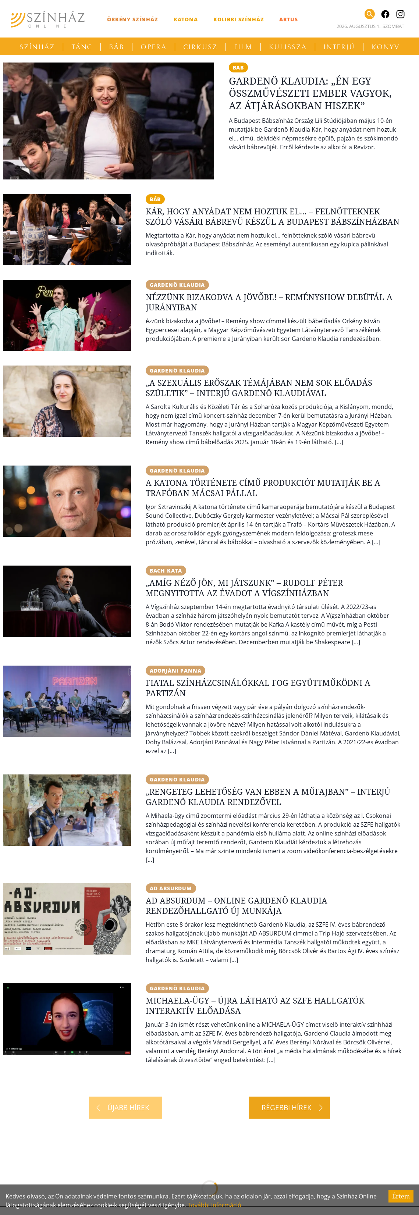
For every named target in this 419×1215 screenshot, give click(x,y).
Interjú (339, 47)
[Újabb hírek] (125, 1108)
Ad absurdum (171, 888)
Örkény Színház (132, 19)
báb (238, 67)
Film (243, 47)
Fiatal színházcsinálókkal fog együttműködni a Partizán (258, 687)
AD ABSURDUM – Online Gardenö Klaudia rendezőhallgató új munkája (236, 905)
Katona (186, 19)
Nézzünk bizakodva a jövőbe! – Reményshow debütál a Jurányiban (269, 302)
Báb (116, 47)
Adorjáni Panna (176, 670)
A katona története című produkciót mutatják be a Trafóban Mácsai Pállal (263, 487)
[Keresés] (370, 14)
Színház (36, 47)
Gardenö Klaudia (177, 284)
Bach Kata (166, 570)
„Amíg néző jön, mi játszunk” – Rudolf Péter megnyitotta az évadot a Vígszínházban (244, 587)
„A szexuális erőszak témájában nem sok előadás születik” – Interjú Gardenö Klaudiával (259, 387)
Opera (154, 47)
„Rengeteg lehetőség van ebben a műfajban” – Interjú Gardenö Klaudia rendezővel (268, 796)
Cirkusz (200, 47)
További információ (214, 1205)
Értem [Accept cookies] (401, 1196)
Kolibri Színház (238, 19)
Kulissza (288, 47)
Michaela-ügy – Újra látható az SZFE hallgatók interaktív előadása (255, 1005)
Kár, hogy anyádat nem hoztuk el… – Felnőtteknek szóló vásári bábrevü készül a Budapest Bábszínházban (273, 216)
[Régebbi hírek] (289, 1108)
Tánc (82, 47)
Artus (288, 19)
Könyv (386, 47)
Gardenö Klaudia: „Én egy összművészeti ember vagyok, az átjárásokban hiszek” (310, 93)
